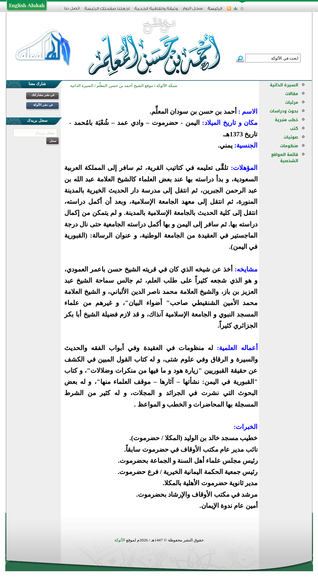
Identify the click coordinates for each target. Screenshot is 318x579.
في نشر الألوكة (43, 105)
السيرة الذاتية (284, 85)
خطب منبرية (286, 120)
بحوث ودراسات (284, 111)
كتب (294, 128)
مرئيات (291, 102)
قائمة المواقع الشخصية (284, 158)
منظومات (289, 146)
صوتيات (291, 137)
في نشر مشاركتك (42, 95)
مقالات (291, 94)
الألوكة (119, 540)
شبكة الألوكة (166, 85)
